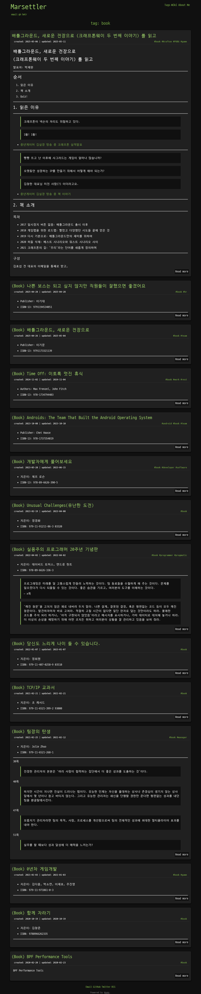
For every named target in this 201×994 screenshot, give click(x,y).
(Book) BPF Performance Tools (42, 957)
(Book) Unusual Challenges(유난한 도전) (53, 505)
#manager (182, 737)
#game (184, 41)
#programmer (166, 555)
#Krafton (167, 41)
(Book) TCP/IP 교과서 (33, 687)
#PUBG (176, 41)
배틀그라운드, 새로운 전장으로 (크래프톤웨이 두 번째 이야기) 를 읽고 (84, 36)
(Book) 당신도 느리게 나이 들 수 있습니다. (56, 643)
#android (167, 423)
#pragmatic (180, 555)
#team (184, 336)
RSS (113, 987)
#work (176, 379)
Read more (181, 271)
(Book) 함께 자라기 (31, 913)
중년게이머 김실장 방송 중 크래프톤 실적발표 (51, 144)
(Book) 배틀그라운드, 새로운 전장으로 (50, 330)
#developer (168, 467)
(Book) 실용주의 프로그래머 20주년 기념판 (55, 549)
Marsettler (29, 7)
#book (157, 41)
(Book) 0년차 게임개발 (34, 869)
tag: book (100, 23)
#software (181, 467)
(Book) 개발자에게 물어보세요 (42, 461)
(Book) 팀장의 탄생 (31, 731)
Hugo (106, 992)
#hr (185, 292)
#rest (184, 379)
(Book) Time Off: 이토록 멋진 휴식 (47, 374)
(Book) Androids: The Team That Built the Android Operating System (82, 417)
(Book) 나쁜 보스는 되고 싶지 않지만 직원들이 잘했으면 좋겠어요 (79, 286)
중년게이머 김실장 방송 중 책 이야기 (45, 194)
